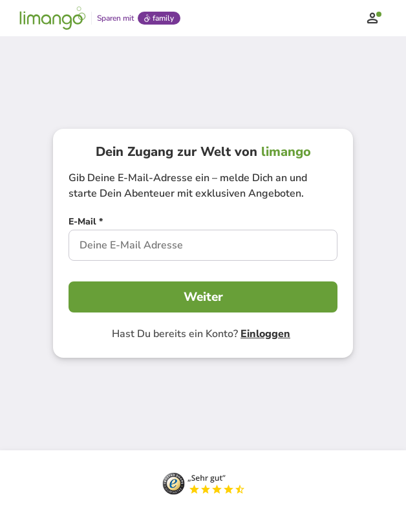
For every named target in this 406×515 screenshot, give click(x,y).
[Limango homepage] (52, 18)
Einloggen (265, 334)
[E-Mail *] (86, 223)
